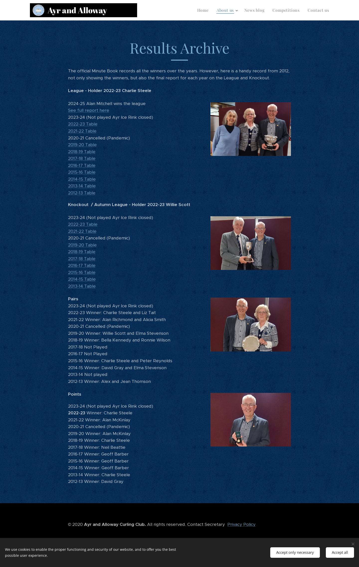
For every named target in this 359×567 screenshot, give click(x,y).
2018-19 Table (81, 151)
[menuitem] (204, 10)
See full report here (88, 110)
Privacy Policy (241, 524)
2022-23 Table (82, 124)
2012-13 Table (81, 193)
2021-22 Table (82, 131)
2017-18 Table (81, 158)
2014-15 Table (82, 179)
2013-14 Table (82, 186)
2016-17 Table (81, 165)
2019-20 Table (82, 144)
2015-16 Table (81, 172)
